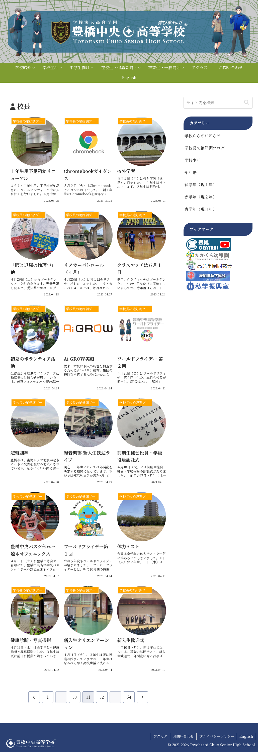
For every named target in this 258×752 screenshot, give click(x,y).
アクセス (160, 736)
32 (102, 697)
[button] (246, 102)
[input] (218, 103)
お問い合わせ (183, 736)
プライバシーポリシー (216, 736)
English (246, 736)
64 (129, 697)
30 (74, 697)
